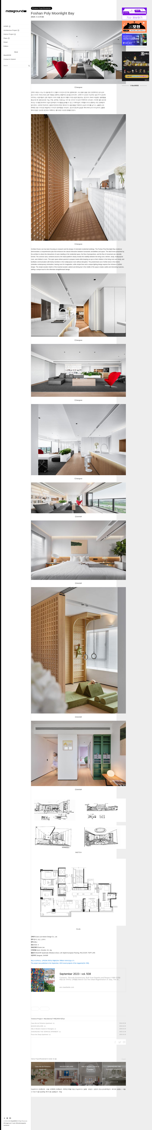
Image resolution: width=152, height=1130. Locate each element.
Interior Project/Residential (41, 8)
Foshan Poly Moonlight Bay (52, 13)
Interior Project (10, 34)
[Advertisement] (78, 1016)
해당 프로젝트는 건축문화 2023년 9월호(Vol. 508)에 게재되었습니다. (53, 960)
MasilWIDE (7, 55)
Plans (7, 38)
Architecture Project (11, 30)
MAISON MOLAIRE (37, 1059)
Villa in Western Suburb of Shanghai (42, 1062)
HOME (7, 26)
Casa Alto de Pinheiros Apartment (41, 1056)
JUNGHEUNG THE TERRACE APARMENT (44, 1065)
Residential (48, 1052)
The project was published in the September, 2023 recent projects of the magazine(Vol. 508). (60, 963)
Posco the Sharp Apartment (39, 1068)
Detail (5, 42)
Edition (6, 46)
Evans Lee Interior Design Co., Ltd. (46, 937)
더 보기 (124, 1092)
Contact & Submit (10, 59)
